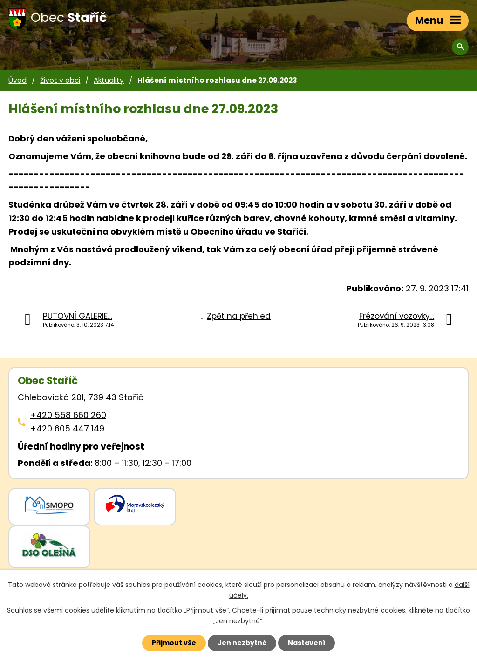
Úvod (17, 80)
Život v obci (60, 80)
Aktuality (109, 80)
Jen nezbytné (242, 642)
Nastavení (306, 642)
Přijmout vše (174, 642)
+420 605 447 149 (67, 428)
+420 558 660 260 (68, 415)
